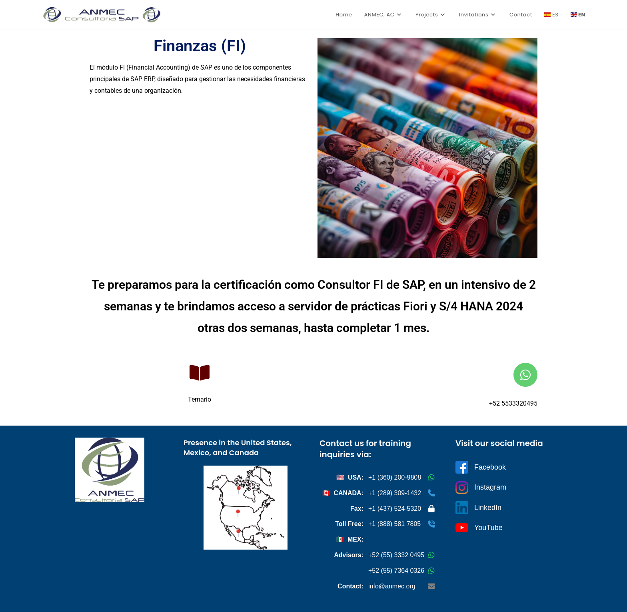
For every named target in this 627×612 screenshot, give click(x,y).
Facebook (480, 467)
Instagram (480, 487)
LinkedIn (478, 507)
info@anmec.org (391, 586)
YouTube (479, 527)
